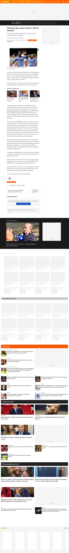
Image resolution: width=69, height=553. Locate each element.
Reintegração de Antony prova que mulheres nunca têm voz (20, 446)
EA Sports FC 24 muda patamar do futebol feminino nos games (54, 446)
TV (7, 374)
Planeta (42, 382)
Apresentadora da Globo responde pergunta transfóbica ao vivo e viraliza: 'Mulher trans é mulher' (51, 478)
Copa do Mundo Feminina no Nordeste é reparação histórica (19, 454)
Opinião (23, 185)
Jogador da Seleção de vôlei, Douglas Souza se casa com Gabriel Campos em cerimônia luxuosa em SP (16, 499)
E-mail (63, 1)
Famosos (8, 357)
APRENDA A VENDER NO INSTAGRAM (53, 1)
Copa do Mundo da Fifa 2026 (12, 348)
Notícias (8, 382)
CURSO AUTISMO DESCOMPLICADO (39, 1)
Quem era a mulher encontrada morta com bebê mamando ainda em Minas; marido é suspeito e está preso (17, 478)
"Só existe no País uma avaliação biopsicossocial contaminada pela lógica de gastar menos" (16, 508)
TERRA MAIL (28, 1)
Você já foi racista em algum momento (17, 111)
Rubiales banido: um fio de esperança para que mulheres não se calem (17, 416)
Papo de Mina (13, 185)
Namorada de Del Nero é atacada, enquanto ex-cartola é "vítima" (16, 436)
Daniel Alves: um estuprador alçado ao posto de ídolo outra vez (50, 416)
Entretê (43, 506)
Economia (43, 391)
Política (7, 242)
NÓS (18, 185)
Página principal (6, 2)
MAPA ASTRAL (22, 1)
